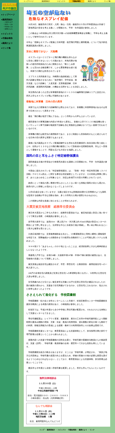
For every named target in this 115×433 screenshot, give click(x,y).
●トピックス (7, 34)
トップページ (28, 1)
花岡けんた (9, 29)
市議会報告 (76, 1)
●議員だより (7, 43)
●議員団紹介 (7, 19)
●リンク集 (6, 48)
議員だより (92, 1)
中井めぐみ (9, 27)
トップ (42, 430)
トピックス (61, 1)
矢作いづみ (9, 24)
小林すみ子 (9, 22)
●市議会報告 (7, 38)
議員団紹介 (46, 1)
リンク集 (107, 1)
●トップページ (8, 15)
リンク (92, 430)
